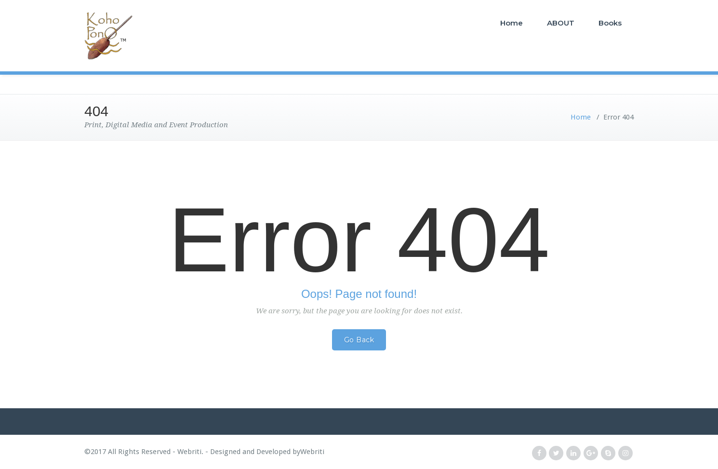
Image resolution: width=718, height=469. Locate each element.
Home (511, 22)
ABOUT (560, 22)
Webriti (312, 451)
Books (610, 22)
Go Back (359, 339)
